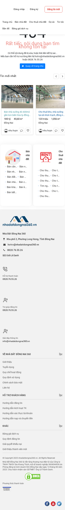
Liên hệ (6, 387)
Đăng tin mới (53, 9)
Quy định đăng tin (11, 439)
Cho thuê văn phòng (45, 180)
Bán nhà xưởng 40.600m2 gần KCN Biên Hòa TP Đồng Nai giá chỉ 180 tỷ (17, 114)
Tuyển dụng (8, 367)
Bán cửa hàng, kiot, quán (23, 182)
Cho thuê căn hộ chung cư (45, 170)
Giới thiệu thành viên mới (15, 449)
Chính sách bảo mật (12, 382)
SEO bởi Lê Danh (11, 255)
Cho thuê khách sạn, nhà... (56, 191)
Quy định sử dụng (11, 377)
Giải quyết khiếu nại (12, 444)
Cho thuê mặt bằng (56, 175)
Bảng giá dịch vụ (11, 433)
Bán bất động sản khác (12, 192)
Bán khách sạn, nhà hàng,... (12, 187)
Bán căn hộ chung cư (12, 166)
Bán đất (23, 176)
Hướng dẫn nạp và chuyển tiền (18, 418)
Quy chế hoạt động (12, 372)
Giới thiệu (7, 362)
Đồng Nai (8, 123)
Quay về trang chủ (32, 66)
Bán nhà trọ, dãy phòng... (12, 182)
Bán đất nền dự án (12, 176)
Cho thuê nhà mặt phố (45, 175)
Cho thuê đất (56, 185)
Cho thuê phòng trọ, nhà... (56, 180)
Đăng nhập (19, 9)
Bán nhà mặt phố (12, 171)
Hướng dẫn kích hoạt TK (15, 408)
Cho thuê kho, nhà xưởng (45, 196)
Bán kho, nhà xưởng (23, 187)
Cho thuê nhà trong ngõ (56, 170)
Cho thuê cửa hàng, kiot (45, 191)
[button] (62, 76)
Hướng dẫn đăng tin (12, 403)
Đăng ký (34, 9)
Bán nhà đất (28, 155)
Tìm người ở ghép (45, 185)
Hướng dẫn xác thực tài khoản (18, 413)
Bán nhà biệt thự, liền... (23, 171)
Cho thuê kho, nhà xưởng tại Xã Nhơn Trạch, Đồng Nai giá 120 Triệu (51, 114)
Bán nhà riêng (23, 166)
